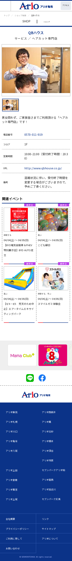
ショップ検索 (20, 15)
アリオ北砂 (48, 431)
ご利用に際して (14, 538)
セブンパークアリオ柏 (53, 470)
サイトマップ (49, 528)
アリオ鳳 (46, 421)
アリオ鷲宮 (11, 489)
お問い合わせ (13, 548)
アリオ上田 (11, 470)
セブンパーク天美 (51, 499)
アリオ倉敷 (11, 479)
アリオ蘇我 (11, 412)
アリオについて (50, 538)
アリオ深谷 (48, 450)
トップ (7, 15)
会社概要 (10, 518)
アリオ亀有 (11, 441)
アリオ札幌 (11, 421)
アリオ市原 (48, 460)
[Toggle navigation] (5, 6)
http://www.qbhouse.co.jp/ (43, 168)
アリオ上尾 (11, 499)
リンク (45, 518)
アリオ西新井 (49, 412)
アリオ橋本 (48, 441)
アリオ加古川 (49, 489)
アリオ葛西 (48, 479)
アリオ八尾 (11, 450)
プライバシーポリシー (17, 528)
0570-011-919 (33, 134)
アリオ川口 (11, 431)
